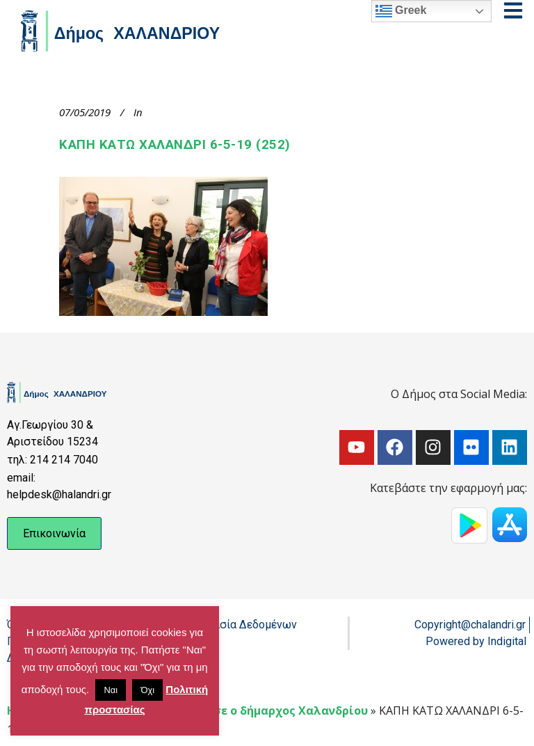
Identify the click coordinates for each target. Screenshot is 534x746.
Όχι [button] (147, 690)
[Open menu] (513, 10)
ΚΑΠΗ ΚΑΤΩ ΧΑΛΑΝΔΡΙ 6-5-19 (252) (175, 144)
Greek (401, 11)
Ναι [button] (111, 690)
